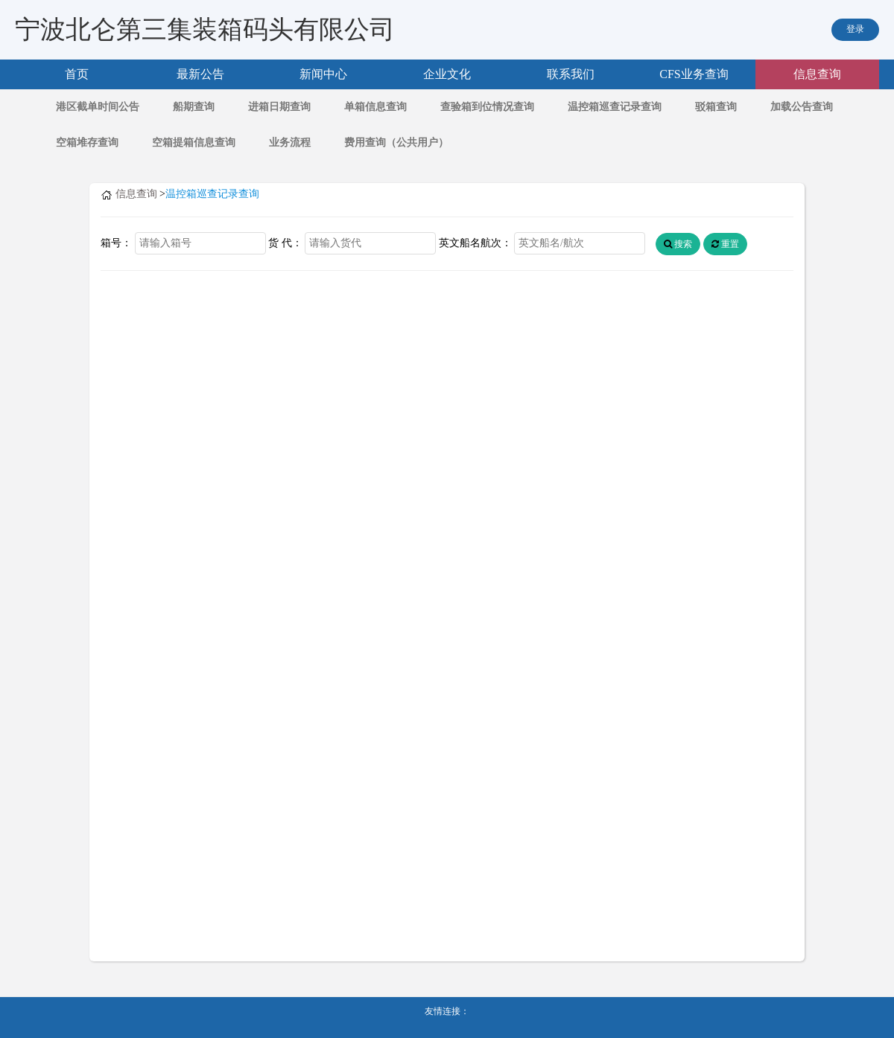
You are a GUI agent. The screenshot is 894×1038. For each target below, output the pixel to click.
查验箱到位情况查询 (487, 106)
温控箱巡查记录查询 (615, 106)
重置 (725, 244)
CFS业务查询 (693, 74)
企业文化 (447, 74)
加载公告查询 (801, 106)
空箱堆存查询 (87, 142)
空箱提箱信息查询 (193, 142)
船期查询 (194, 106)
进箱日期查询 (279, 106)
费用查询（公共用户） (396, 142)
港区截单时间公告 (97, 106)
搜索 (678, 244)
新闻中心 (323, 74)
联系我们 (571, 74)
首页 (77, 74)
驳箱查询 (716, 106)
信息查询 (817, 74)
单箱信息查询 (375, 106)
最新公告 (200, 74)
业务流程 (290, 142)
